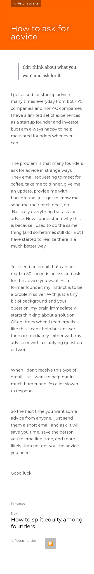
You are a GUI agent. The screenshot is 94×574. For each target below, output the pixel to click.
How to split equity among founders (46, 523)
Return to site (26, 3)
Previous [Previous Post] (18, 504)
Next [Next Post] (15, 514)
